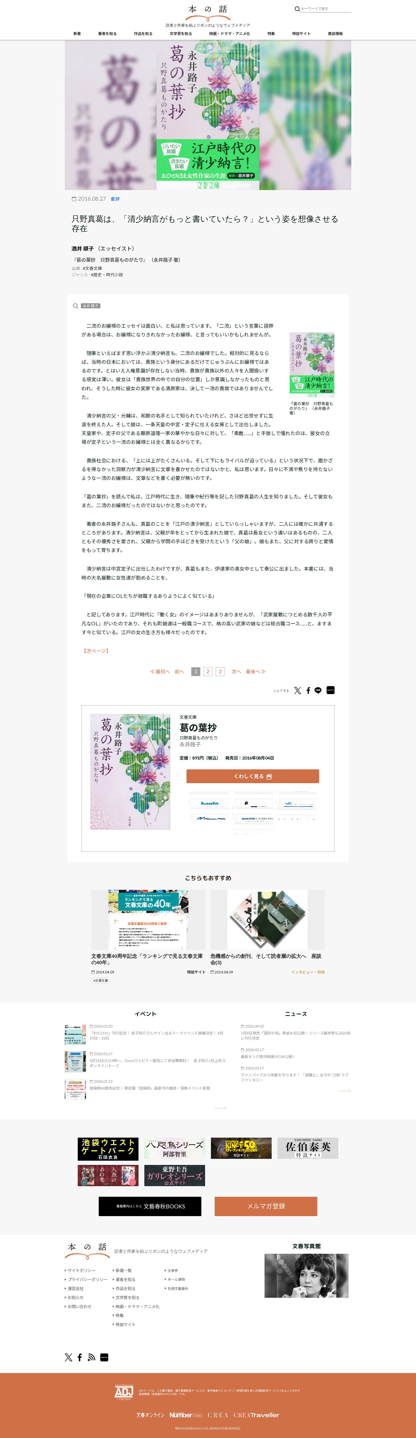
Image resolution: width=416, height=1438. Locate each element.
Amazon (208, 796)
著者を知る (107, 34)
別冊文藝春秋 (186, 1286)
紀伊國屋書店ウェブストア (208, 810)
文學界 (179, 1269)
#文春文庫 (92, 267)
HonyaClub (297, 810)
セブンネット (297, 796)
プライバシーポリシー (89, 1278)
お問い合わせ (80, 1304)
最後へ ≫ (258, 671)
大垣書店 (253, 825)
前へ (178, 671)
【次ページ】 (96, 651)
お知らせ (76, 1295)
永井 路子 (90, 305)
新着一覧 (126, 1269)
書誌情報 (335, 34)
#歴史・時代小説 (107, 274)
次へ (238, 671)
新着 (77, 34)
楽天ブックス (253, 796)
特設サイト (301, 34)
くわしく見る (249, 775)
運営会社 (76, 1286)
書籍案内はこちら (151, 1204)
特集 (271, 34)
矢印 (220, 1106)
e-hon (253, 810)
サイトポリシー (82, 1269)
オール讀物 (183, 1278)
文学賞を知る (181, 34)
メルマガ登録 (265, 1204)
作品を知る (143, 34)
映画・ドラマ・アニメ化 (229, 34)
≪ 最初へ (157, 671)
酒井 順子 (83, 248)
